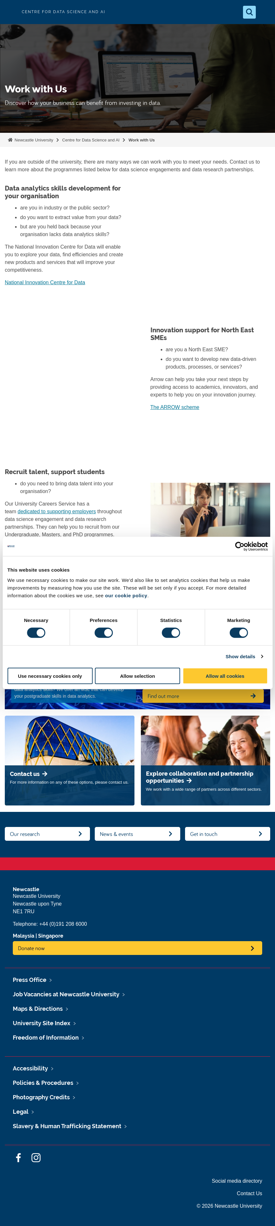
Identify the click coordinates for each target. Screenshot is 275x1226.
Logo (10, 12)
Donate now (31, 948)
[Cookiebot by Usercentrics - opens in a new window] (240, 546)
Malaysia (23, 936)
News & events (116, 834)
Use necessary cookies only (50, 675)
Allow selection (137, 675)
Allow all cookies (225, 675)
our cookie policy (126, 595)
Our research (25, 834)
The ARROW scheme (174, 407)
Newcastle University (33, 140)
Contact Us (249, 1193)
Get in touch (203, 834)
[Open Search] (249, 12)
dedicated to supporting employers (57, 511)
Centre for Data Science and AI (90, 140)
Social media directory (237, 1181)
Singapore (50, 936)
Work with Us (141, 140)
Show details (240, 656)
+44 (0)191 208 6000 (63, 924)
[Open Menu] (264, 12)
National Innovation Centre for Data (45, 282)
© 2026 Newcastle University (229, 1206)
